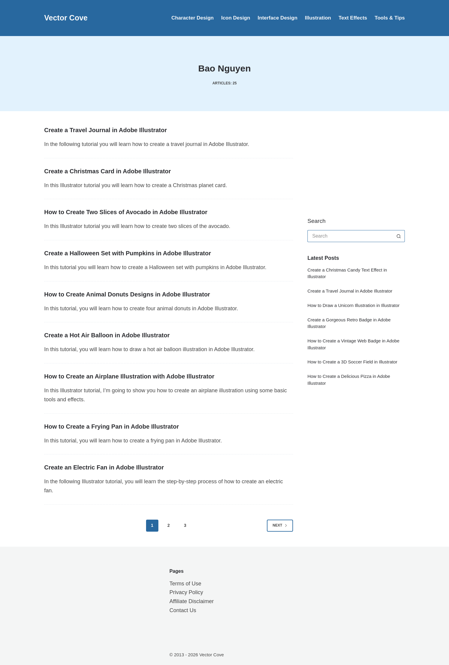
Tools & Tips (390, 18)
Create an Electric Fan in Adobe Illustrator (104, 467)
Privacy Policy (186, 592)
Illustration (318, 18)
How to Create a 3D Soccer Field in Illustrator (352, 362)
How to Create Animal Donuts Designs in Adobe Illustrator (127, 294)
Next (280, 525)
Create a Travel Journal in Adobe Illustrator (105, 130)
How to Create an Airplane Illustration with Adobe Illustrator (129, 376)
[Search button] (399, 236)
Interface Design (277, 18)
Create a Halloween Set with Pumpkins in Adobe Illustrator (127, 253)
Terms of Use (185, 584)
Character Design (192, 18)
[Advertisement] (352, 163)
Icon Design (235, 18)
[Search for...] (350, 236)
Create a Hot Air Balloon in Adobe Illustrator (107, 335)
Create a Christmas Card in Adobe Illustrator (107, 171)
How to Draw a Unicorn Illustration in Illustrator (353, 305)
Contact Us (183, 610)
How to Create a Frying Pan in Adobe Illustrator (111, 426)
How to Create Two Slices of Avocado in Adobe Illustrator (125, 212)
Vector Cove (66, 18)
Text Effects (352, 18)
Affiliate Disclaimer (192, 601)
